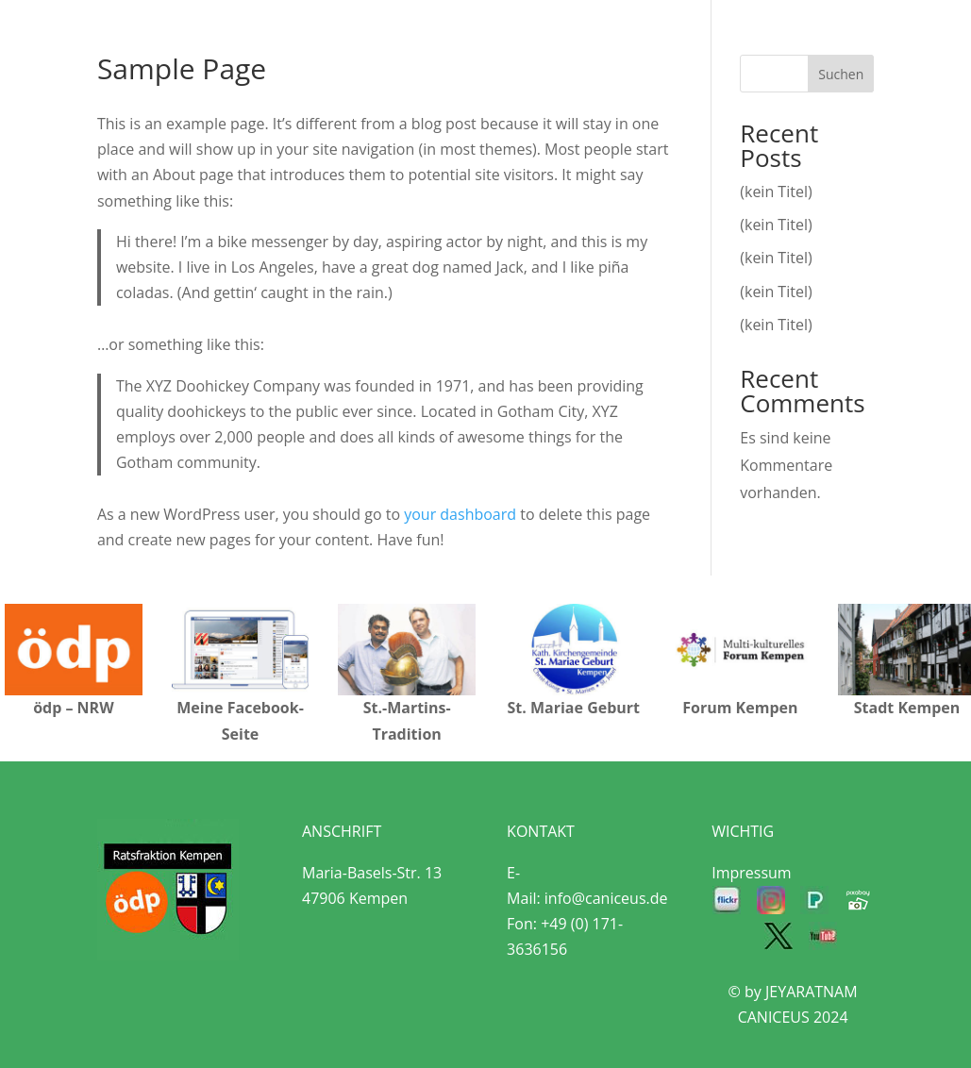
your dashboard (460, 514)
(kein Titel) (776, 191)
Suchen (840, 74)
